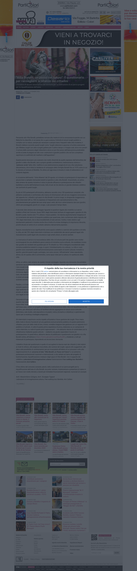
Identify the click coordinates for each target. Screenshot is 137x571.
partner (46, 271)
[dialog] (68, 285)
